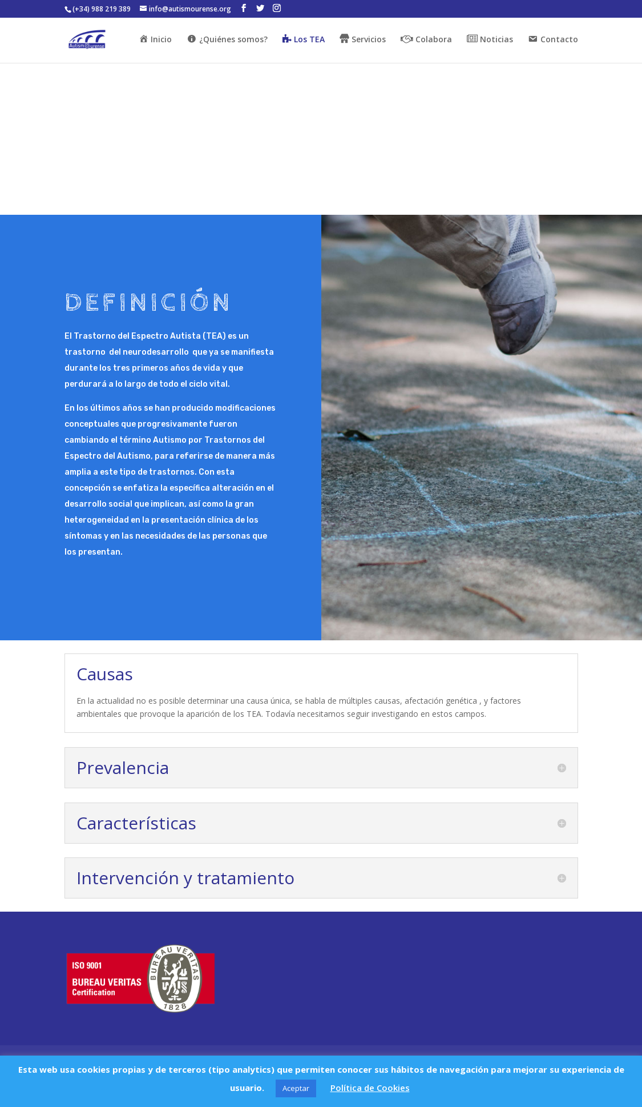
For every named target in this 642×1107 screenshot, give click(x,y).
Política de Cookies (370, 1087)
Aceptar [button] (295, 1088)
